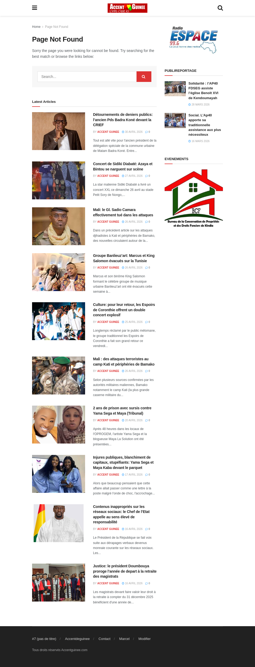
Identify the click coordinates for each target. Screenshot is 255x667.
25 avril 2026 (132, 322)
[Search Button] (144, 76)
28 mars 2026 (199, 104)
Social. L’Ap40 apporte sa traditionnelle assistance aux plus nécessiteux (204, 125)
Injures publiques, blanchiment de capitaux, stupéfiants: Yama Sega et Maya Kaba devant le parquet (123, 462)
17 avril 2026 (132, 474)
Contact (105, 639)
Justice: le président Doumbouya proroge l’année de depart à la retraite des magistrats (125, 571)
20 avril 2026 (132, 420)
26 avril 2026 (132, 221)
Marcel (124, 639)
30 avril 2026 (132, 131)
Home (36, 27)
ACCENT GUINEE (108, 131)
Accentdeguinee (77, 639)
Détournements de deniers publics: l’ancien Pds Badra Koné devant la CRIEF (123, 119)
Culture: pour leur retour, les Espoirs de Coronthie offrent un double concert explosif (124, 309)
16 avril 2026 (132, 529)
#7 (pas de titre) (44, 639)
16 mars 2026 (199, 141)
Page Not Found (56, 27)
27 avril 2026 (132, 175)
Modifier (144, 639)
